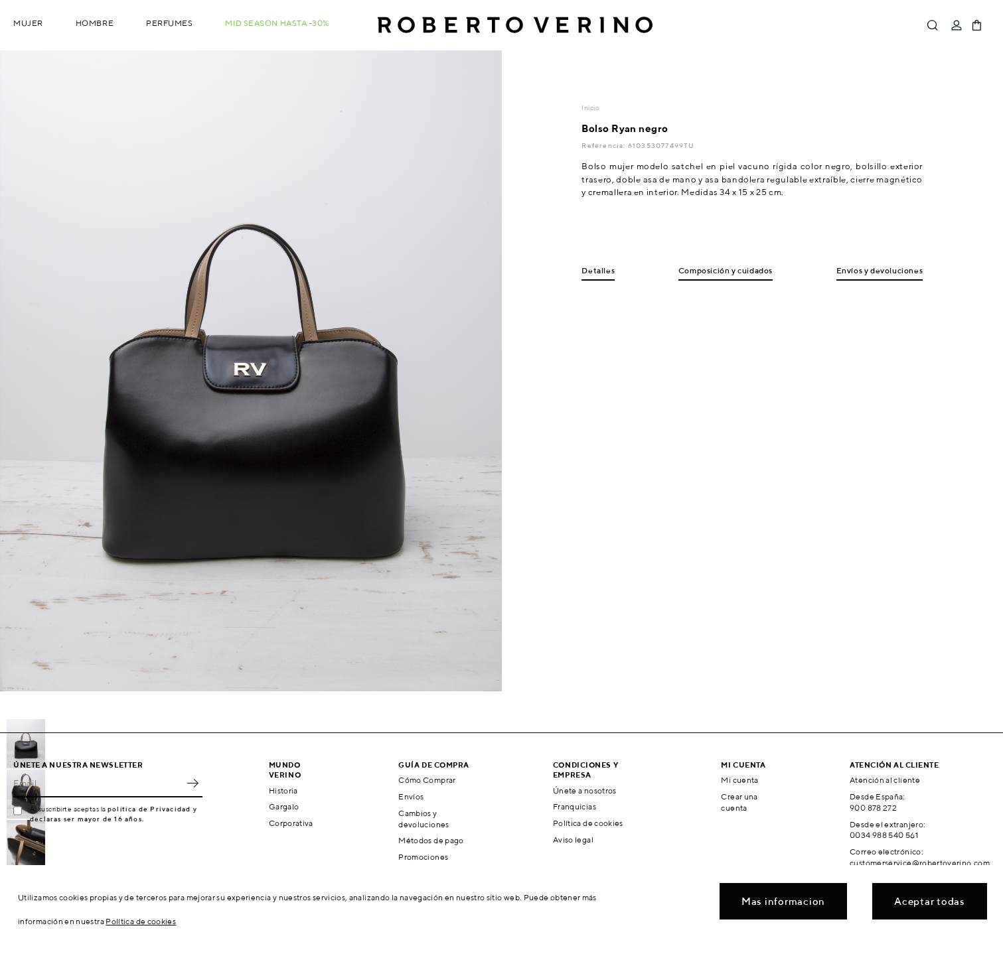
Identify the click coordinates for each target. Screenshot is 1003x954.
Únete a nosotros (585, 790)
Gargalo (284, 806)
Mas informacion (783, 901)
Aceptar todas (929, 901)
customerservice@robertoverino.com (920, 863)
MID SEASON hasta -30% (277, 23)
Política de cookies (588, 823)
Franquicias (574, 806)
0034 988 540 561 (884, 835)
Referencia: (604, 145)
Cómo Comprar (426, 780)
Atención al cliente (885, 780)
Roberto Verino (515, 25)
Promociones (423, 857)
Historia (283, 790)
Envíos (411, 796)
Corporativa (291, 823)
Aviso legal (573, 840)
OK (192, 783)
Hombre (95, 23)
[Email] (98, 783)
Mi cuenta (739, 780)
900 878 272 (873, 808)
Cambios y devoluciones (423, 818)
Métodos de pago (430, 840)
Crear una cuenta (739, 802)
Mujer (28, 23)
